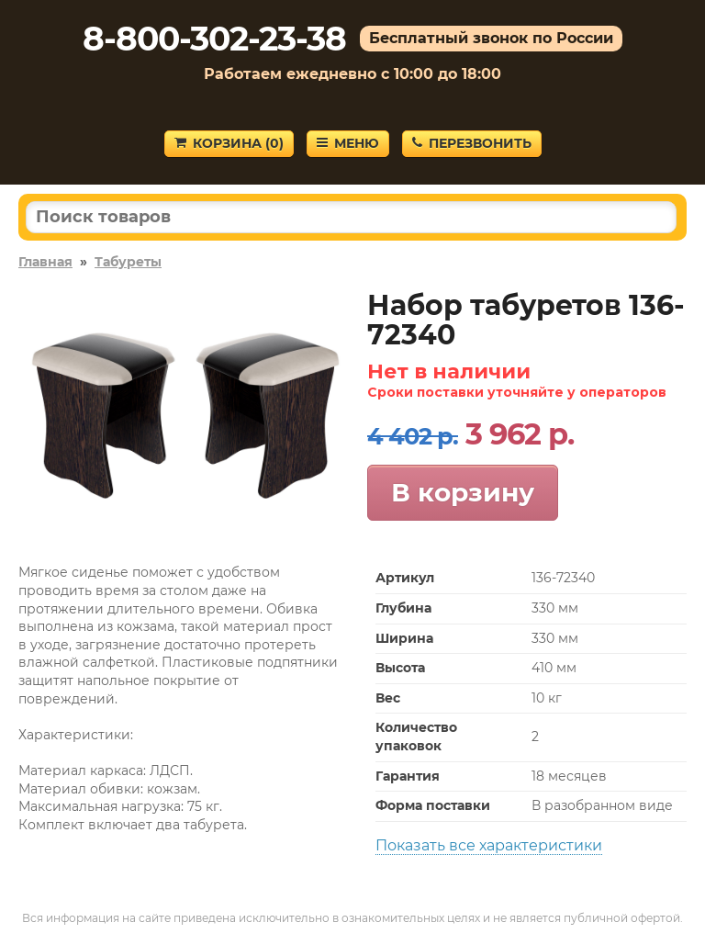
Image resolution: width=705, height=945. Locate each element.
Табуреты (128, 261)
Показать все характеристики (488, 845)
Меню (348, 143)
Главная (45, 261)
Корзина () (229, 143)
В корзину (462, 492)
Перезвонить (472, 143)
